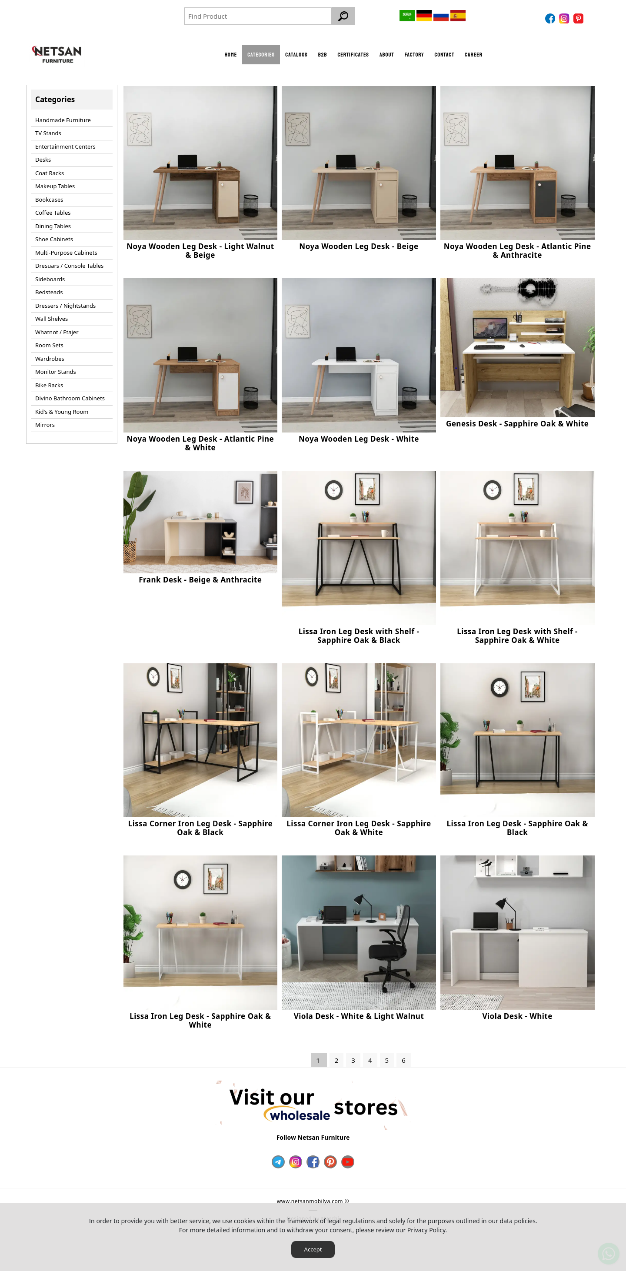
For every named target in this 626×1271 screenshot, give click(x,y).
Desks (43, 157)
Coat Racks (49, 170)
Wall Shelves (51, 316)
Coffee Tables (52, 210)
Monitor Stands (55, 369)
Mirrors (45, 422)
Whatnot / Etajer (57, 329)
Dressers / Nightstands (65, 303)
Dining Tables (53, 223)
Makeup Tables (55, 183)
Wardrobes (49, 356)
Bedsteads (49, 289)
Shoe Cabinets (54, 236)
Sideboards (50, 276)
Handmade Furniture (63, 117)
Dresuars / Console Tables (69, 263)
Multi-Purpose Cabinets (66, 250)
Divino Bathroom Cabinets (70, 395)
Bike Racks (49, 382)
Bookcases (49, 197)
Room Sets (49, 342)
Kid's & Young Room (61, 409)
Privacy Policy (426, 1230)
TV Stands (48, 130)
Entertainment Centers (65, 144)
